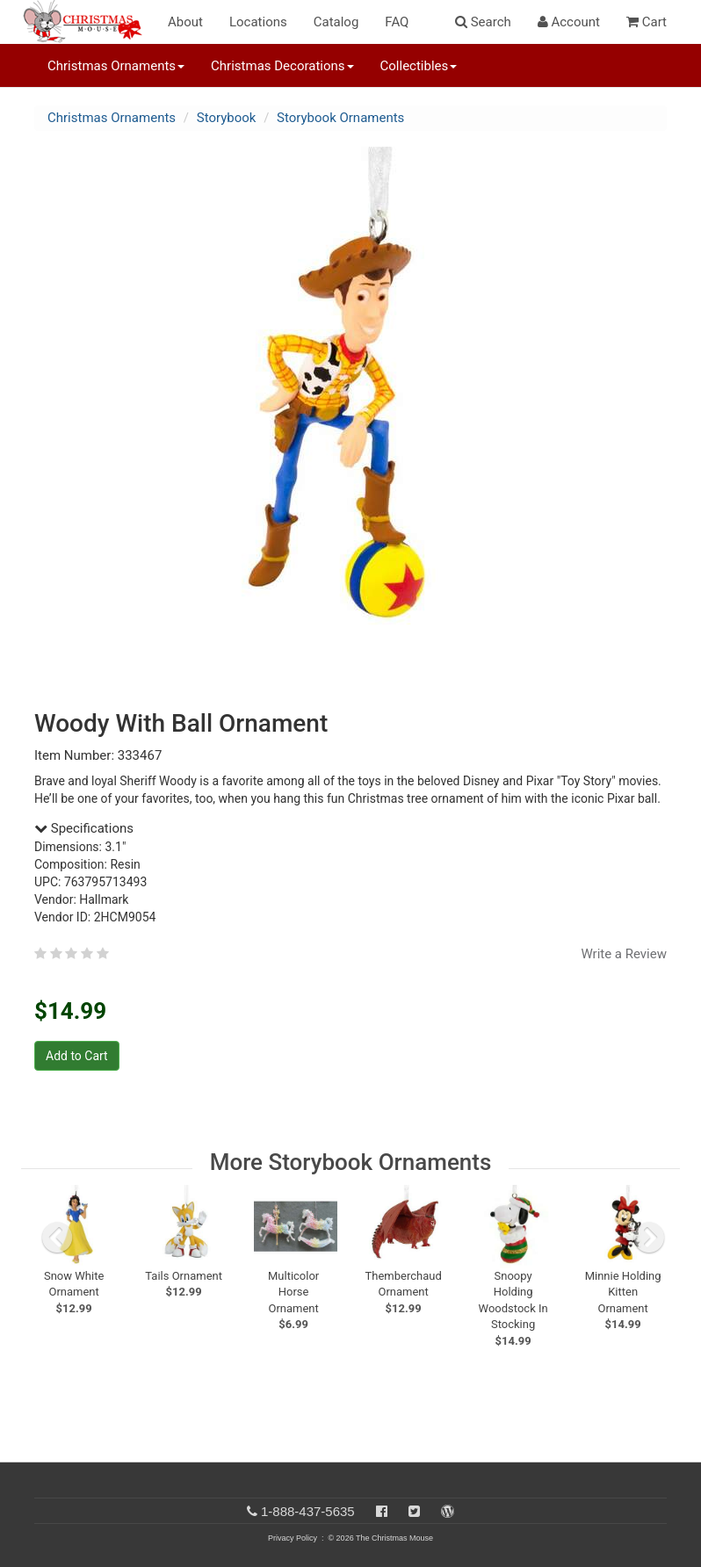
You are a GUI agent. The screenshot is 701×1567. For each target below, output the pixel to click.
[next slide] (649, 1237)
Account (569, 22)
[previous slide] (57, 1237)
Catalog (336, 22)
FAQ (396, 22)
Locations (258, 22)
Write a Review (624, 954)
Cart (646, 22)
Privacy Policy (292, 1538)
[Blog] (447, 1511)
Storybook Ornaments (340, 118)
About (185, 22)
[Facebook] (381, 1511)
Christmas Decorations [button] (282, 66)
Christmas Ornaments (111, 118)
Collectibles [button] (419, 66)
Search (483, 22)
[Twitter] (414, 1511)
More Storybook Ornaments (351, 1162)
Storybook (227, 118)
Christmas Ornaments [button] (115, 66)
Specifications (84, 828)
